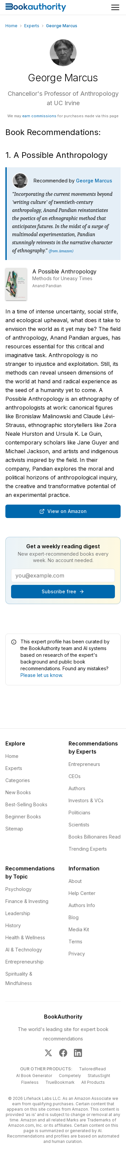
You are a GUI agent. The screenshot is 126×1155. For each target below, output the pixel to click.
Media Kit (79, 929)
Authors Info (82, 905)
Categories (17, 780)
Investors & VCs (86, 800)
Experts (31, 25)
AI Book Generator (34, 1075)
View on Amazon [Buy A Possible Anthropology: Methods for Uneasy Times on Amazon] (63, 511)
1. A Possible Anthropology (56, 155)
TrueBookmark (60, 1082)
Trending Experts (88, 849)
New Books (18, 792)
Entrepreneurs (84, 764)
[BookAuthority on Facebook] (63, 1053)
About (75, 881)
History (13, 925)
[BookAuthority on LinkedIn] (78, 1053)
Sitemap (14, 828)
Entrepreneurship (24, 962)
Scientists (79, 824)
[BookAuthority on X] (48, 1053)
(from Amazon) (61, 251)
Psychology (18, 889)
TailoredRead (92, 1068)
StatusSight (99, 1075)
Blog (74, 917)
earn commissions (39, 116)
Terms (75, 941)
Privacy (77, 953)
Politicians (79, 812)
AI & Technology (23, 949)
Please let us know (41, 675)
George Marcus (94, 180)
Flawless (30, 1082)
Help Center (82, 893)
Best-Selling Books (26, 804)
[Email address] (63, 575)
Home (11, 25)
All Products (93, 1082)
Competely (70, 1075)
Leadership (17, 913)
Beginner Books (23, 816)
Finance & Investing (26, 901)
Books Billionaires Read (95, 837)
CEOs (75, 776)
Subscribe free (63, 591)
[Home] (35, 7)
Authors (77, 788)
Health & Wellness (25, 937)
